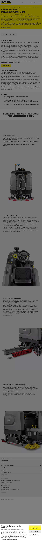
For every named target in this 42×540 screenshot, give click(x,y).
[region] (21, 532)
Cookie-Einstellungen (35, 534)
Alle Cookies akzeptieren (34, 528)
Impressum (14, 539)
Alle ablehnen (35, 531)
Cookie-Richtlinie (22, 537)
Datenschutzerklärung (7, 539)
